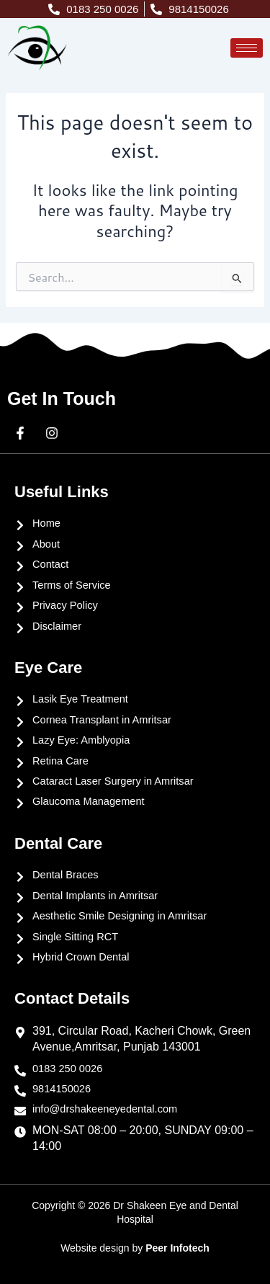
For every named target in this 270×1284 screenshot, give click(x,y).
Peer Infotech (177, 1248)
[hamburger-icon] (246, 48)
